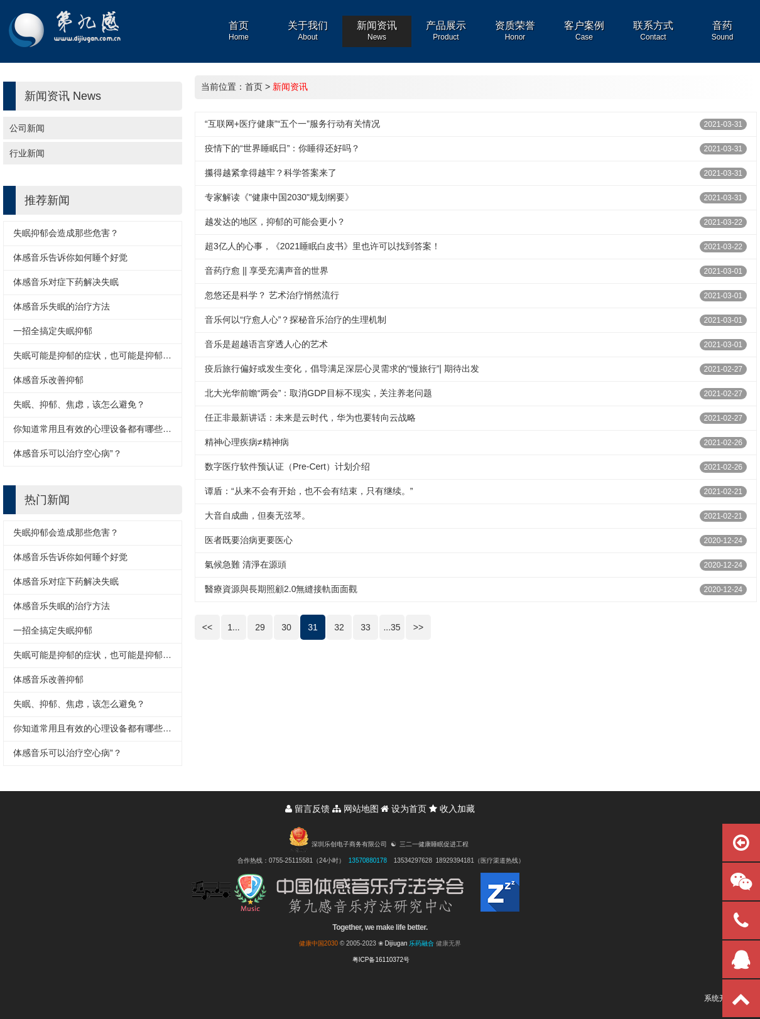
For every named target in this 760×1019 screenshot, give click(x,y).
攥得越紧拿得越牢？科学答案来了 (271, 173)
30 (286, 627)
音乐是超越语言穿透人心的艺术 (266, 344)
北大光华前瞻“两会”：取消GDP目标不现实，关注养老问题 (318, 393)
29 (260, 627)
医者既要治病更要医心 (249, 540)
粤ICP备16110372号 (381, 959)
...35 (391, 627)
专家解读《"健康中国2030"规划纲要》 (279, 197)
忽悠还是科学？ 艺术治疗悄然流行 (272, 295)
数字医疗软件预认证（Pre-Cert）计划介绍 (287, 466)
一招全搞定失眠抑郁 (52, 331)
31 (313, 627)
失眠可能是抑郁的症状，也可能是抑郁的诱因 (101, 355)
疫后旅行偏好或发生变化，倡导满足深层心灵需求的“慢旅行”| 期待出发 (342, 369)
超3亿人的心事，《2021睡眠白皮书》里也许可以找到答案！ (322, 246)
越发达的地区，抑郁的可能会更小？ (275, 222)
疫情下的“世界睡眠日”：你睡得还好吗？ (282, 148)
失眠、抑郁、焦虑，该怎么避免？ (79, 404)
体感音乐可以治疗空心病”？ (67, 453)
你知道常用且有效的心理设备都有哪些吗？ (96, 429)
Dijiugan (395, 943)
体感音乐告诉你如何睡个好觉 (70, 257)
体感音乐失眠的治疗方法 (61, 306)
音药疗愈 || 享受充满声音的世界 (266, 271)
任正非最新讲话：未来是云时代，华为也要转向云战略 (310, 417)
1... (233, 627)
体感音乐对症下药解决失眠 (66, 282)
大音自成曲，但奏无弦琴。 (257, 515)
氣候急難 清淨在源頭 (245, 564)
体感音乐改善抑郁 (48, 380)
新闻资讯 (290, 87)
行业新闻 (27, 153)
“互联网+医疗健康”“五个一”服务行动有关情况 (292, 124)
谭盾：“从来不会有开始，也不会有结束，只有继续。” (309, 491)
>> (418, 627)
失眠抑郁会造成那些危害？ (66, 233)
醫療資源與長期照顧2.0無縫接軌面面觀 (281, 589)
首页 (254, 87)
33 (366, 627)
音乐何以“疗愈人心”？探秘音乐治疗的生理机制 (295, 320)
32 (339, 627)
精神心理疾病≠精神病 (247, 442)
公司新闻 (27, 128)
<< (207, 627)
